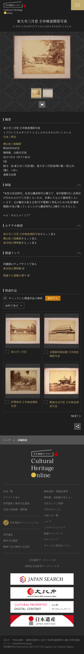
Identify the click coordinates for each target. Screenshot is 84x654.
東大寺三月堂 (19, 352)
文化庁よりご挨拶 (53, 503)
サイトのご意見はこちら (57, 545)
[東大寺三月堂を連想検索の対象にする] (7, 352)
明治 (13, 137)
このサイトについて (55, 527)
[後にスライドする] (76, 416)
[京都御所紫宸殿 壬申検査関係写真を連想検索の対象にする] (46, 352)
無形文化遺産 (10, 540)
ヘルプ (47, 521)
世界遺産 (8, 534)
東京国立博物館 (12, 242)
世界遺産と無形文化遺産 (16, 503)
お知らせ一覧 (51, 515)
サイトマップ (51, 539)
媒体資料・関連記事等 (56, 491)
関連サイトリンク (53, 533)
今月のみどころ (52, 509)
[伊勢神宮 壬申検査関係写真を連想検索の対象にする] (7, 402)
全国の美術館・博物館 (15, 509)
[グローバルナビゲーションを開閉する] (77, 5)
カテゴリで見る (11, 497)
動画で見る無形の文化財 (16, 546)
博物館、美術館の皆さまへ (58, 497)
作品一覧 (8, 491)
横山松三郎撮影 (12, 144)
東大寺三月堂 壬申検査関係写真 (21, 234)
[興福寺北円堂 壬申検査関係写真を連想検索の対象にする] (46, 402)
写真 (5, 137)
